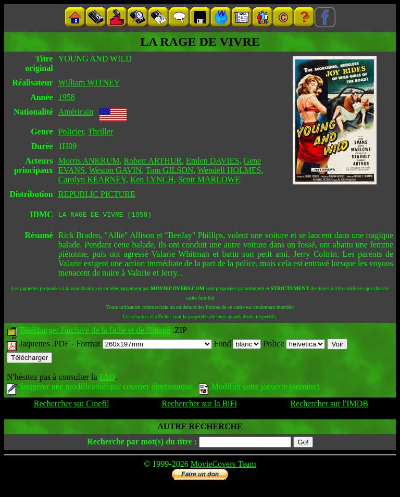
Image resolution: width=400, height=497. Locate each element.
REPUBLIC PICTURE (96, 194)
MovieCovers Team (223, 465)
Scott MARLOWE (209, 179)
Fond (237, 345)
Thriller (101, 131)
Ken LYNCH (152, 179)
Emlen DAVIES (212, 160)
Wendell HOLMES (229, 170)
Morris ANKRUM (89, 160)
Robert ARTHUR (153, 160)
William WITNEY (89, 82)
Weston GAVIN (115, 170)
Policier (71, 131)
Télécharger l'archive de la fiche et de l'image (94, 331)
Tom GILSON (170, 170)
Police (294, 345)
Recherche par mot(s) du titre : (142, 443)
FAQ (107, 378)
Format (143, 345)
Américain (76, 111)
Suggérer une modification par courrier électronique (100, 387)
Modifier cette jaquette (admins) (259, 387)
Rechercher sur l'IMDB (329, 405)
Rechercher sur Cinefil (71, 405)
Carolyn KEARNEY (92, 179)
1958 (66, 97)
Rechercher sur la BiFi (199, 405)
